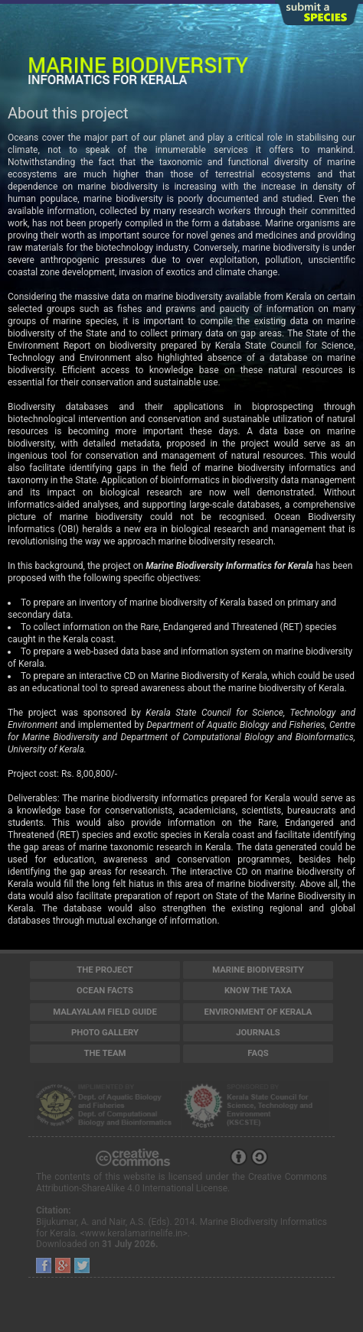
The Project (105, 969)
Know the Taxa (258, 990)
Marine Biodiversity (258, 969)
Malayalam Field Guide (105, 1011)
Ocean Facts (105, 990)
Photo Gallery (105, 1032)
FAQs (258, 1053)
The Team (105, 1053)
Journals (258, 1032)
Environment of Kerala (258, 1011)
